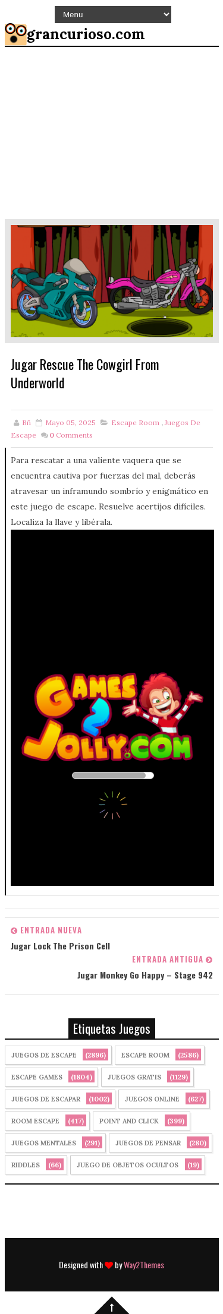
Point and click (129, 1121)
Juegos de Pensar (148, 1143)
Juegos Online (152, 1099)
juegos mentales (43, 1143)
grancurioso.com (86, 34)
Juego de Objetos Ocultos (127, 1165)
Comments (71, 434)
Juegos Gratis (134, 1077)
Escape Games (36, 1077)
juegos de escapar (45, 1099)
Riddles (25, 1165)
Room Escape (35, 1121)
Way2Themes (144, 1264)
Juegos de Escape (44, 1055)
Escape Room (135, 422)
